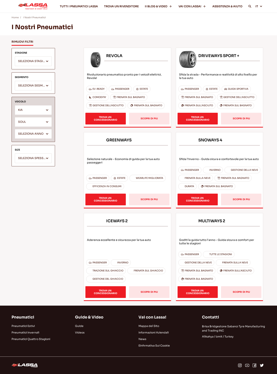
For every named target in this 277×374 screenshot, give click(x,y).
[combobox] (33, 61)
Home (15, 17)
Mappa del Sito (148, 326)
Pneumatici (23, 317)
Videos (80, 332)
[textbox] (33, 61)
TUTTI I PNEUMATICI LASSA (79, 6)
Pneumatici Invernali (25, 332)
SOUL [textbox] (22, 122)
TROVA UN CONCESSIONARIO (105, 118)
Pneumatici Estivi (23, 326)
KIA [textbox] (20, 110)
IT (258, 6)
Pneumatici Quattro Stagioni (31, 339)
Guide (79, 326)
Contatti (210, 317)
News (142, 339)
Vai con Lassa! (152, 317)
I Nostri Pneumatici (34, 17)
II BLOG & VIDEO (158, 6)
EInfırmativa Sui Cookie (154, 345)
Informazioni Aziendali (153, 332)
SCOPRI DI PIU (149, 118)
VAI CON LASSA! (192, 6)
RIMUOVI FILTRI (22, 41)
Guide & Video (89, 317)
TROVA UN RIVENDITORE (121, 6)
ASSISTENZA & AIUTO (227, 6)
